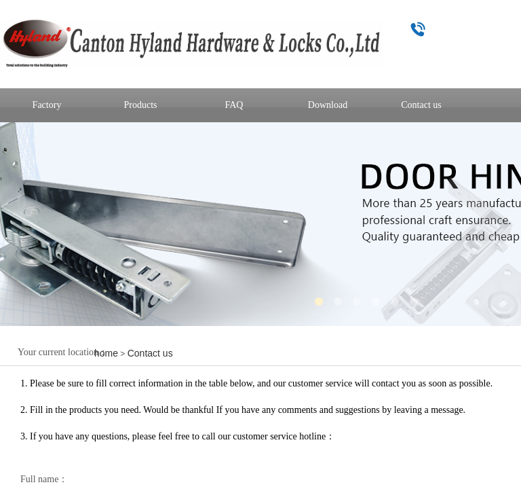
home (106, 353)
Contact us (150, 353)
